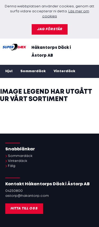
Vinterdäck (64, 71)
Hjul (8, 71)
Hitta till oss (24, 208)
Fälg (11, 166)
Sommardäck (33, 71)
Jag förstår (49, 29)
